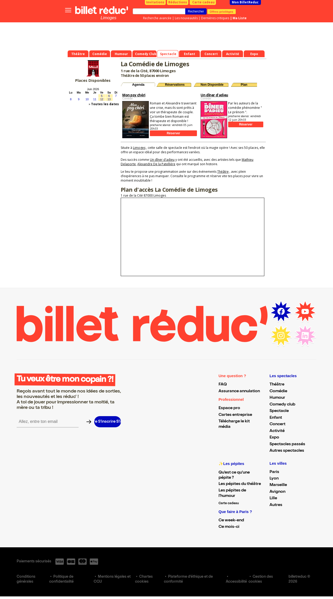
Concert (277, 424)
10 (87, 99)
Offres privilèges (221, 11)
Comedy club (282, 405)
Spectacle (279, 411)
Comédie (278, 391)
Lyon (274, 479)
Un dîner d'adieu (162, 159)
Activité (277, 431)
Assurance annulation (239, 391)
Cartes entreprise (235, 415)
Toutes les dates (105, 104)
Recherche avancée (157, 18)
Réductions (177, 2)
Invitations (155, 2)
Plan (244, 84)
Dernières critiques (215, 18)
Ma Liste (240, 18)
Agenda (138, 84)
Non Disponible (212, 84)
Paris (274, 472)
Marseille (278, 485)
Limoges (108, 18)
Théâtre (223, 171)
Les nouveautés (186, 18)
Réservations (174, 84)
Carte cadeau (203, 2)
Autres (276, 505)
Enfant (276, 418)
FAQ (223, 385)
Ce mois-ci (229, 527)
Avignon (277, 492)
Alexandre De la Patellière (156, 164)
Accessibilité (236, 582)
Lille (273, 498)
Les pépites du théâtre (240, 484)
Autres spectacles (287, 451)
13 (109, 99)
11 (94, 99)
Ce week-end (231, 520)
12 (101, 99)
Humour (277, 398)
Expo (274, 438)
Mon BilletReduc (245, 2)
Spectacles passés (287, 444)
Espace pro (229, 408)
